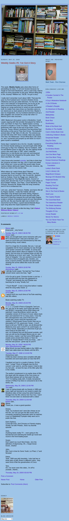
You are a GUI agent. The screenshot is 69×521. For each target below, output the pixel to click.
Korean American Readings (55, 160)
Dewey (8, 235)
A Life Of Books (51, 103)
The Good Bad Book (53, 200)
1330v (48, 92)
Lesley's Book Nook (53, 168)
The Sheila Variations (53, 205)
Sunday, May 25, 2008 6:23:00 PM (18, 291)
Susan (8, 305)
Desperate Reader (52, 138)
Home (22, 479)
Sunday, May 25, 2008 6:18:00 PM (18, 267)
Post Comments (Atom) (19, 484)
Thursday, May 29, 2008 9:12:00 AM (19, 400)
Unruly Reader (51, 214)
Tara (7, 387)
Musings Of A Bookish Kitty (55, 177)
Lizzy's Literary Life (52, 171)
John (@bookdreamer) (14, 346)
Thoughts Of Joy (52, 211)
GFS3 (8, 292)
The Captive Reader (53, 197)
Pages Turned (51, 182)
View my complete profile (57, 242)
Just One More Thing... (54, 157)
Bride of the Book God (54, 126)
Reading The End (52, 185)
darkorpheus (10, 269)
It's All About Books (52, 149)
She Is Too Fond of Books (55, 191)
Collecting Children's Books (55, 135)
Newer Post (5, 479)
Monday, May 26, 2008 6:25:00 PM (18, 303)
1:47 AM (20, 213)
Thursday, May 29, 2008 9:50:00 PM (19, 473)
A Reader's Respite (52, 106)
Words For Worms (52, 217)
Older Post (39, 479)
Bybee (8, 401)
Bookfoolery (50, 123)
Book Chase (50, 118)
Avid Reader (50, 112)
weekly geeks (13, 216)
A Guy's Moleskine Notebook (56, 100)
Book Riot (49, 120)
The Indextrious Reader (54, 202)
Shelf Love (49, 194)
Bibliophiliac (50, 115)
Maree (8, 228)
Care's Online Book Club (54, 132)
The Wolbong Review (53, 208)
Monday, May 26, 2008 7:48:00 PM (18, 344)
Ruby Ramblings (52, 188)
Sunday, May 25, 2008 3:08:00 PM (18, 233)
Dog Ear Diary (51, 140)
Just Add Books (51, 151)
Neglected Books (52, 180)
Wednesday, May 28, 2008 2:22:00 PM (19, 386)
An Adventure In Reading (55, 109)
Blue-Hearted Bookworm (35, 8)
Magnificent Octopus (53, 174)
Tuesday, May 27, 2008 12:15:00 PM (19, 353)
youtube (23, 160)
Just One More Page (53, 154)
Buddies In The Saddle (54, 129)
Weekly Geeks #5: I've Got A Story (18, 63)
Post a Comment (7, 476)
